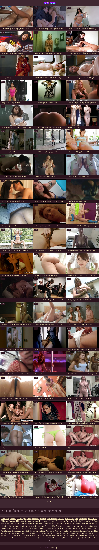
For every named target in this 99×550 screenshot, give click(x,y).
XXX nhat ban (57, 538)
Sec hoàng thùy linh (8, 538)
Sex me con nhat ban (37, 531)
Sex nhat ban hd (90, 528)
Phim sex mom (60, 524)
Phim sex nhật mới (8, 521)
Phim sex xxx (50, 524)
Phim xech (5, 519)
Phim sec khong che (9, 528)
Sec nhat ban (60, 521)
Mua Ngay (55, 548)
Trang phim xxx (33, 519)
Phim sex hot (86, 524)
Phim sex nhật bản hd (36, 524)
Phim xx (21, 528)
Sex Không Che (87, 533)
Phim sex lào (57, 535)
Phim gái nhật (50, 526)
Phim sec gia (60, 526)
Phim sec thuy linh (71, 519)
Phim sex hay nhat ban (74, 526)
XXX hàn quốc (22, 533)
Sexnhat (66, 531)
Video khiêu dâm (29, 535)
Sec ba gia (77, 521)
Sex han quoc (21, 519)
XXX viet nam (93, 538)
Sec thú (43, 519)
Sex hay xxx (39, 526)
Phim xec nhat (68, 538)
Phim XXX (73, 535)
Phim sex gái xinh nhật (20, 531)
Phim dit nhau (52, 519)
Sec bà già (40, 535)
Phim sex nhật (45, 538)
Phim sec (28, 528)
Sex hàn (60, 519)
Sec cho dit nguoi (41, 521)
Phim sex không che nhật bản (73, 528)
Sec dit (65, 535)
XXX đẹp (49, 3)
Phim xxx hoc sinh (54, 528)
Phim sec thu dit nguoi (15, 526)
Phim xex (89, 531)
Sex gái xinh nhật (90, 526)
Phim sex (58, 531)
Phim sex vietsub (16, 535)
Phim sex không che (60, 533)
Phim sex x (50, 531)
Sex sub (35, 528)
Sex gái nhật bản (80, 538)
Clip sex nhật (35, 538)
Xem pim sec (22, 524)
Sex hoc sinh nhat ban (78, 531)
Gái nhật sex (29, 526)
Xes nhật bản (30, 521)
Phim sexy (83, 519)
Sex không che (46, 533)
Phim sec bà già (87, 521)
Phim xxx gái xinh (74, 524)
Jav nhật (52, 521)
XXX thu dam (6, 531)
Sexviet (13, 519)
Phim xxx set (11, 524)
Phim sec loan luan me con (87, 535)
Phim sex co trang (22, 538)
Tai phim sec (92, 519)
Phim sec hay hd (75, 533)
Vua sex (69, 521)
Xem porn (43, 528)
